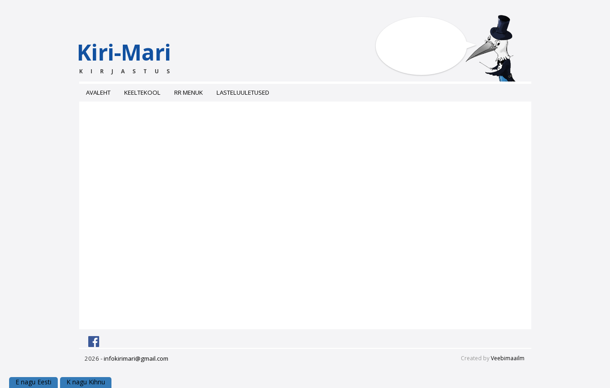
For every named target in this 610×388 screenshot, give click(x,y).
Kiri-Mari (142, 57)
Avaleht (98, 92)
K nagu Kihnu (85, 382)
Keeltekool (142, 92)
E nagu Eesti (33, 382)
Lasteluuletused (243, 92)
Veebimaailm (507, 358)
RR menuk (188, 92)
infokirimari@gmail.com (136, 358)
